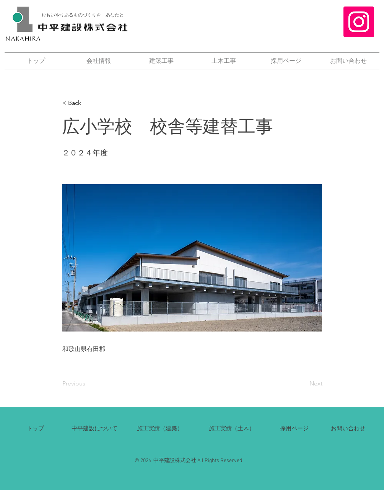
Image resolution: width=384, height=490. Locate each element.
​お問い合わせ (348, 428)
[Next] (303, 383)
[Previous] (87, 383)
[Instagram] (358, 22)
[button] (87, 103)
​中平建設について (94, 428)
